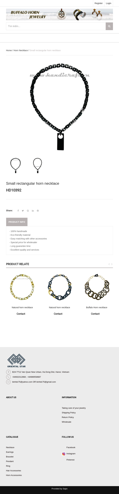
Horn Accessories (14, 475)
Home (9, 50)
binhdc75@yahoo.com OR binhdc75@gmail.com (34, 382)
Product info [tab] (17, 222)
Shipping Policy (69, 412)
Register (99, 3)
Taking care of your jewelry (74, 408)
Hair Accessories (13, 470)
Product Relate (17, 264)
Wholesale (66, 422)
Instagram (70, 453)
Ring (8, 466)
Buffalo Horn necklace (96, 307)
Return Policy (68, 417)
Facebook (70, 447)
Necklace (10, 447)
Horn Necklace (21, 50)
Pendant (9, 461)
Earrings (9, 452)
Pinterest (70, 460)
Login (108, 3)
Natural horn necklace (22, 307)
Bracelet (9, 457)
